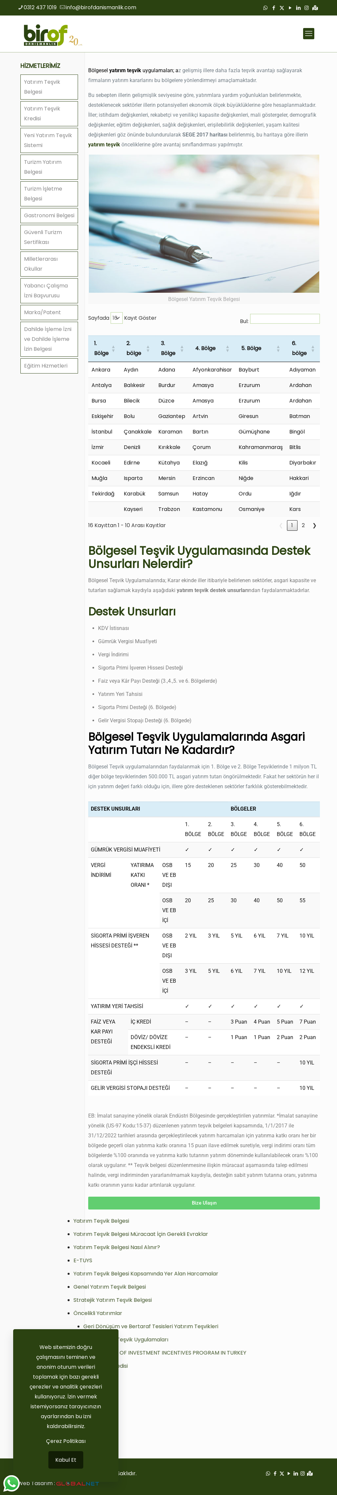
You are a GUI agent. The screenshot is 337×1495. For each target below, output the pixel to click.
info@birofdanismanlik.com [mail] (101, 7)
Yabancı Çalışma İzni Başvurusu (46, 290)
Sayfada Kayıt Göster (122, 318)
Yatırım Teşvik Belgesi (42, 87)
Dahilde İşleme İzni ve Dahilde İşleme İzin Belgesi (47, 339)
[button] (112, 348)
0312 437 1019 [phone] (40, 7)
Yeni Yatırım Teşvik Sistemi (48, 140)
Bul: (244, 321)
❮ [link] (281, 525)
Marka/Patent (42, 312)
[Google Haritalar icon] (315, 7)
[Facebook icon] (273, 7)
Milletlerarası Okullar (41, 264)
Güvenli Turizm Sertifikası (43, 237)
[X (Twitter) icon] (281, 7)
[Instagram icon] (306, 7)
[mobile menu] (308, 33)
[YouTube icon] (290, 7)
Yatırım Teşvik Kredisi (42, 113)
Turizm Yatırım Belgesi (43, 167)
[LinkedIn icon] (298, 7)
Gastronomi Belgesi (49, 215)
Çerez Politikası (66, 1441)
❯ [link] (314, 525)
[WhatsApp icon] (265, 7)
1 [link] (292, 525)
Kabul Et (65, 1460)
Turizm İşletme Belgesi (43, 193)
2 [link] (303, 525)
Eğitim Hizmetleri (45, 366)
